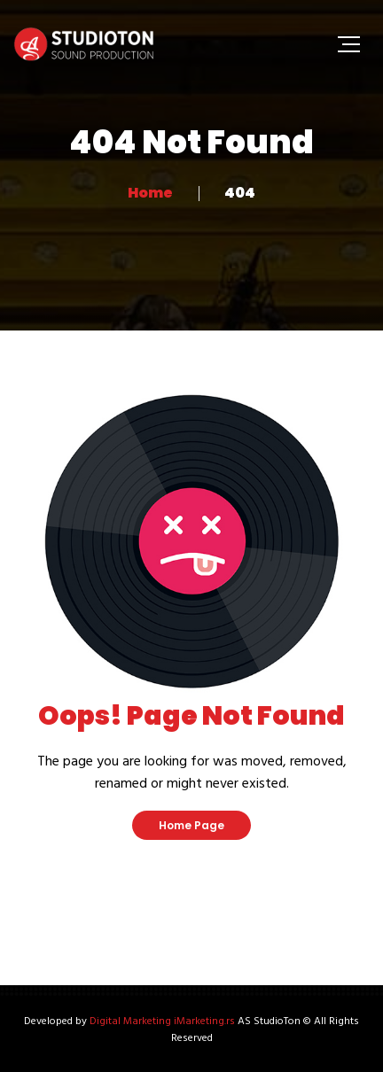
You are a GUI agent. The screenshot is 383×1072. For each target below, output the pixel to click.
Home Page (191, 825)
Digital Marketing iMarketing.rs (162, 1021)
